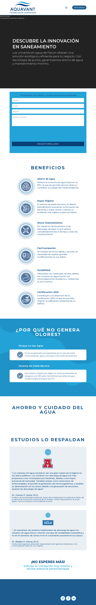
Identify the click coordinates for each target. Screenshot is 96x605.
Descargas (79, 7)
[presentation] (48, 132)
